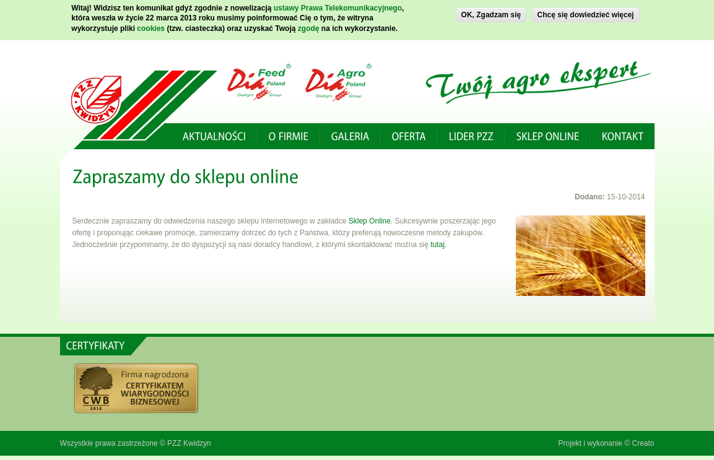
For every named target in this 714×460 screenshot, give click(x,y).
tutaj (437, 244)
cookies (151, 26)
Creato (643, 443)
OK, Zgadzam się (491, 13)
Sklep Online (370, 221)
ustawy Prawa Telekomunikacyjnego (338, 6)
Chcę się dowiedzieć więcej (586, 13)
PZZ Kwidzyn (189, 443)
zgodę (309, 26)
